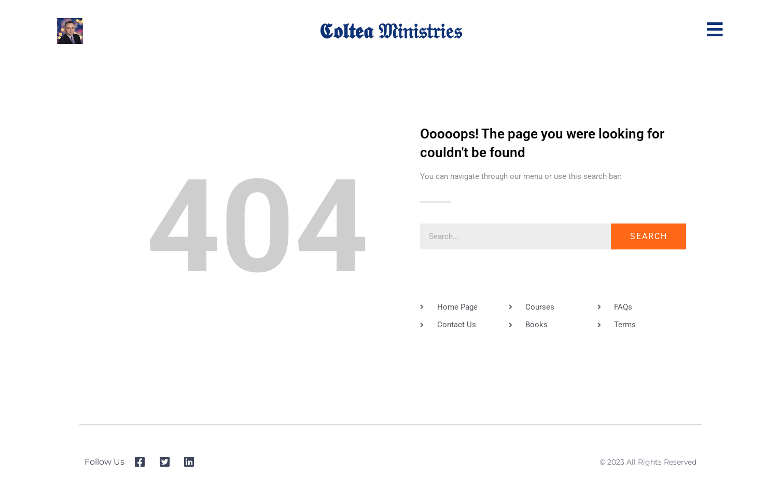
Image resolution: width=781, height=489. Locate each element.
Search (648, 236)
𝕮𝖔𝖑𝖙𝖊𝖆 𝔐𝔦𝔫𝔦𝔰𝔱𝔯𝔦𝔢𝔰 (390, 31)
